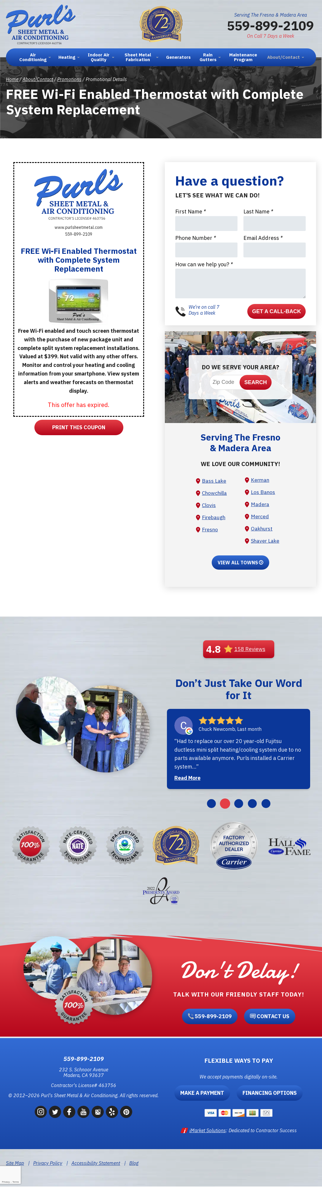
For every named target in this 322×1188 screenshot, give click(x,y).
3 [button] (238, 805)
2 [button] (225, 805)
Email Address (263, 238)
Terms (15, 1182)
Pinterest (126, 1114)
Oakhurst (262, 529)
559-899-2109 (270, 25)
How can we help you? (204, 264)
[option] (238, 750)
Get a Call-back (276, 311)
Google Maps (98, 1114)
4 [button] (252, 805)
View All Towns (238, 564)
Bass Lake (214, 480)
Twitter (55, 1114)
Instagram (41, 1114)
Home (12, 79)
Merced (260, 517)
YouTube (83, 1114)
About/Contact (38, 79)
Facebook (69, 1114)
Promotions (69, 79)
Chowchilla (215, 493)
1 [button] (211, 805)
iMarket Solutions (207, 1132)
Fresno (210, 530)
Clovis (209, 505)
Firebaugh (214, 518)
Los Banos (263, 492)
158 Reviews (249, 650)
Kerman (261, 479)
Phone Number (195, 238)
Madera (260, 504)
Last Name (258, 211)
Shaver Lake (266, 541)
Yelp (112, 1114)
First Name (190, 211)
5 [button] (266, 805)
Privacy (5, 1182)
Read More (187, 779)
